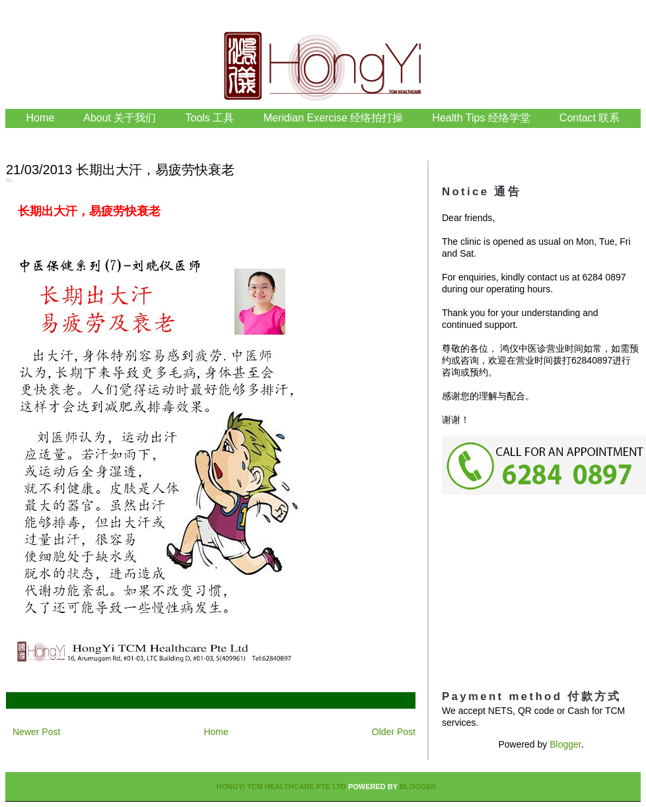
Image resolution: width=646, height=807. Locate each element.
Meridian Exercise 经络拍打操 (334, 117)
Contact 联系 (589, 117)
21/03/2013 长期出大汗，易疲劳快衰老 (120, 169)
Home (40, 117)
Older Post (393, 731)
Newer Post (36, 731)
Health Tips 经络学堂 (481, 117)
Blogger (565, 744)
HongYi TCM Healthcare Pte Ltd (280, 787)
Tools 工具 (211, 117)
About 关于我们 (119, 117)
